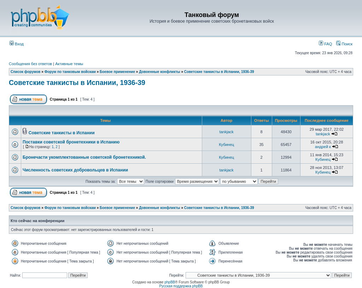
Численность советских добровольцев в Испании (75, 170)
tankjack (226, 132)
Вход (17, 44)
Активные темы (69, 64)
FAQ (325, 44)
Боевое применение (117, 72)
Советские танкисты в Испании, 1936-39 (219, 72)
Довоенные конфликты (159, 72)
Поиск (344, 44)
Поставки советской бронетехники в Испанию (71, 142)
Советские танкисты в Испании (62, 132)
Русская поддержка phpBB (181, 286)
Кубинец (226, 144)
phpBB (169, 282)
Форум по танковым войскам (70, 72)
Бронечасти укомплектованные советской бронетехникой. (84, 157)
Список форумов (26, 72)
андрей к (323, 147)
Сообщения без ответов (30, 64)
